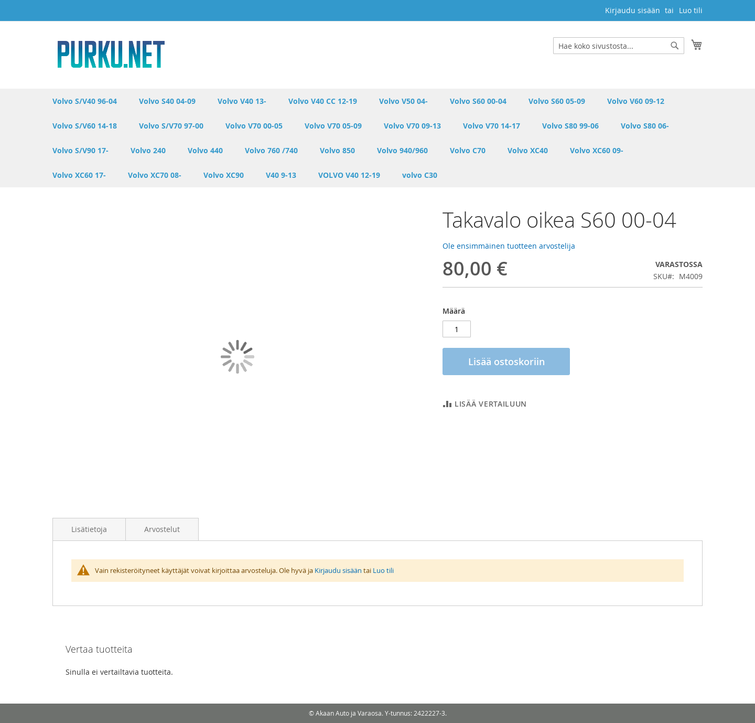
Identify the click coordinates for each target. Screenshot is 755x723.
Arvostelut (162, 529)
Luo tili (691, 10)
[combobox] (618, 45)
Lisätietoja (89, 529)
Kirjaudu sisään (632, 10)
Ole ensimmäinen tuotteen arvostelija (509, 246)
